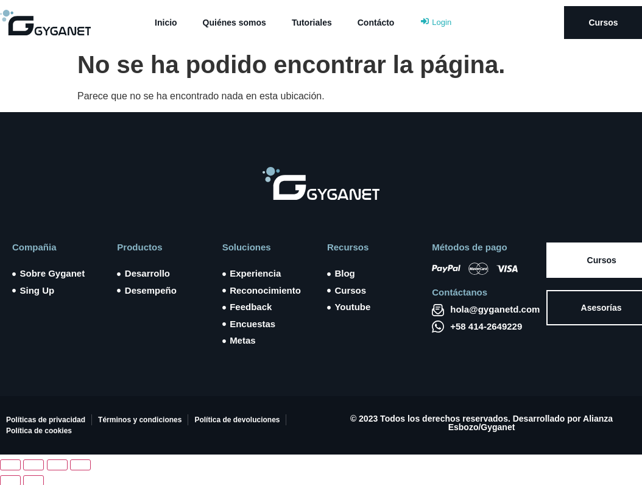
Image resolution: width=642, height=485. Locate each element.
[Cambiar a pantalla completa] (33, 464)
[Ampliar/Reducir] (10, 464)
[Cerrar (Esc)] (80, 464)
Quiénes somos (234, 22)
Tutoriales (312, 22)
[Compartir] (57, 464)
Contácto (376, 22)
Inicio (166, 22)
